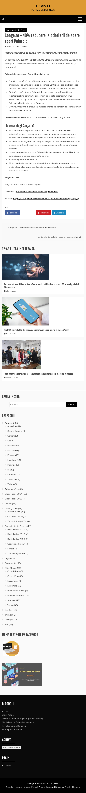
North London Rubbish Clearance (18, 722)
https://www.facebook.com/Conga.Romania (37, 191)
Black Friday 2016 (16, 534)
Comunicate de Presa (16, 30)
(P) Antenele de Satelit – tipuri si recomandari (56, 236)
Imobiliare (11, 460)
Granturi (8, 610)
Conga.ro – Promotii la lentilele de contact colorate (32, 227)
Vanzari (11, 605)
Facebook (12, 213)
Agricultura (12, 426)
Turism (10, 484)
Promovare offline (16, 590)
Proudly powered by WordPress (21, 787)
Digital (8, 558)
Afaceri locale (13, 511)
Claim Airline (8, 714)
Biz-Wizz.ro (43, 6)
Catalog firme (11, 508)
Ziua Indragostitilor (16, 553)
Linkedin (59, 213)
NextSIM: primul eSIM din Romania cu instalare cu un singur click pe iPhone (36, 330)
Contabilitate (13, 571)
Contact (8, 765)
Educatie (11, 450)
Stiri (6, 624)
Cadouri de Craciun (16, 543)
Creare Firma (13, 576)
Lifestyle (9, 619)
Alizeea (5, 711)
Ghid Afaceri (11, 568)
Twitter (27, 213)
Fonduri (10, 548)
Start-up (11, 600)
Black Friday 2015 (16, 529)
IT (8, 469)
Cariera (8, 503)
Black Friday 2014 (13, 493)
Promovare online (15, 595)
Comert (11, 435)
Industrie (11, 464)
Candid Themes (72, 787)
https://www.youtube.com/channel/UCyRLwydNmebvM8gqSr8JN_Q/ (46, 198)
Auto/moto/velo (12, 489)
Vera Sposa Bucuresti (12, 729)
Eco (9, 440)
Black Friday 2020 (16, 539)
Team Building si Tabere (18, 521)
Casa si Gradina (14, 431)
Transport (12, 479)
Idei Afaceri (12, 581)
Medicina (11, 474)
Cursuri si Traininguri (16, 516)
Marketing (12, 585)
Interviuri (9, 614)
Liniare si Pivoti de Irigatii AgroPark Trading (22, 718)
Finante (11, 455)
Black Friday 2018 (13, 498)
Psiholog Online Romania (14, 725)
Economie (12, 445)
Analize (8, 423)
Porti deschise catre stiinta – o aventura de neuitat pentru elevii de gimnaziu (38, 374)
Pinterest (43, 213)
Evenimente (10, 563)
